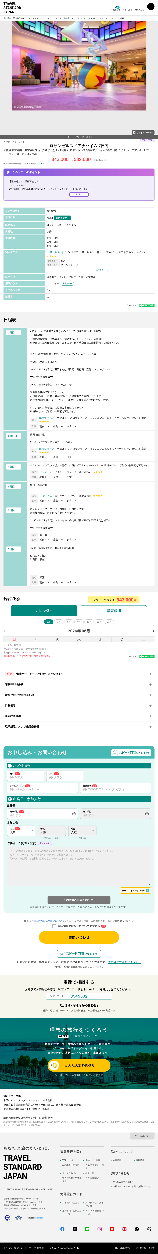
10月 (89, 622)
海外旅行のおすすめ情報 (72, 1179)
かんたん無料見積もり (123, 1182)
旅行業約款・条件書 (145, 1248)
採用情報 (140, 1160)
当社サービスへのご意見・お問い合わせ (132, 1186)
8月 (69, 622)
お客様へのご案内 (70, 1202)
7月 (58, 622)
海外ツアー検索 (92, 1160)
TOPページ (67, 1160)
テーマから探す (69, 1173)
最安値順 (114, 610)
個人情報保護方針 (123, 1248)
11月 (99, 622)
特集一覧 (89, 1173)
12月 (109, 622)
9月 (79, 622)
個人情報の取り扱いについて (48, 920)
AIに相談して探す (70, 1165)
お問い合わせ (79, 937)
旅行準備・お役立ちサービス (72, 1212)
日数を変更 (61, 218)
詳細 (40, 163)
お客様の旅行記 (92, 1178)
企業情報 (117, 1160)
